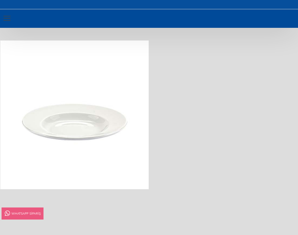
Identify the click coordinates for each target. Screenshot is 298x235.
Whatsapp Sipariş (22, 213)
